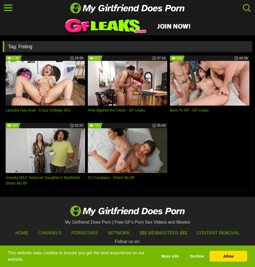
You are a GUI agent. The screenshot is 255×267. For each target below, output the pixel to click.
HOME (21, 233)
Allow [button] (228, 256)
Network (119, 233)
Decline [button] (197, 256)
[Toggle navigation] (8, 8)
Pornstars (84, 233)
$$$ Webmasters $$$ (163, 233)
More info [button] (170, 256)
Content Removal (218, 233)
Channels (50, 233)
